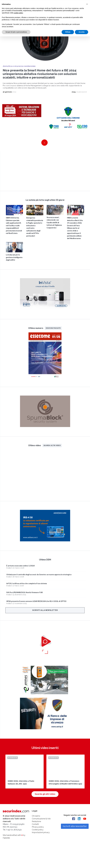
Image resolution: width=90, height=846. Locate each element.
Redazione (36, 821)
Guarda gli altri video (45, 794)
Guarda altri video (52, 445)
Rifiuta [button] (67, 31)
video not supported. (45, 170)
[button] (87, 3)
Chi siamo (36, 816)
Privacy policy (38, 827)
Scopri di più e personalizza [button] (16, 31)
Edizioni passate (53, 328)
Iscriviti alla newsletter (45, 610)
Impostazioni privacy (41, 832)
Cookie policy (37, 829)
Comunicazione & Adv (41, 818)
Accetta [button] (81, 31)
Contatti (35, 824)
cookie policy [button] (18, 12)
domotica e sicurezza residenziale (19, 66)
